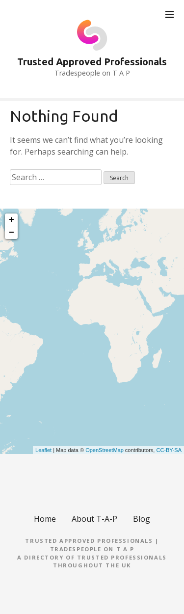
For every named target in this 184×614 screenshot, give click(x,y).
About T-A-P (94, 518)
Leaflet (43, 450)
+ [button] (11, 220)
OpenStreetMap (104, 450)
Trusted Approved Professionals (92, 61)
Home (45, 518)
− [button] (11, 233)
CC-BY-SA (169, 450)
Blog (141, 518)
